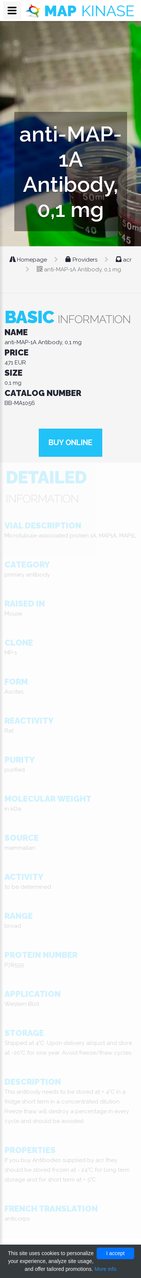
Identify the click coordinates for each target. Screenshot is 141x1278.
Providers (82, 259)
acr (124, 259)
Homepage (29, 259)
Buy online (70, 442)
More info (105, 1269)
